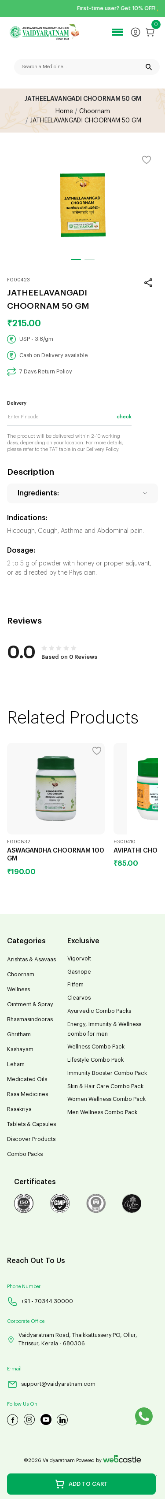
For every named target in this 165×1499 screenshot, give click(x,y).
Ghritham (19, 1034)
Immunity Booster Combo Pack (107, 1073)
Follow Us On (22, 1404)
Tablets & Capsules (31, 1124)
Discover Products (31, 1139)
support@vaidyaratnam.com (51, 1384)
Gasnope (79, 972)
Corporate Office (25, 1321)
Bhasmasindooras (30, 1019)
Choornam (20, 974)
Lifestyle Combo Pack (95, 1060)
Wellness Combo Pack (96, 1046)
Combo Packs (25, 1154)
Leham (16, 1064)
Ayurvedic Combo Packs (99, 1011)
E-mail (14, 1368)
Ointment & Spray (30, 1004)
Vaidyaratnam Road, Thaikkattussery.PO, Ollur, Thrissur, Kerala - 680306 (72, 1339)
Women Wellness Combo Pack (106, 1099)
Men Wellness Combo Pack (102, 1112)
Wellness (18, 989)
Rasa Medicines (27, 1094)
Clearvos (79, 998)
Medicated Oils (27, 1079)
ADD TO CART (81, 1484)
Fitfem (75, 984)
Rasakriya (19, 1109)
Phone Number (23, 1286)
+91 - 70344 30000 (40, 1301)
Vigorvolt (79, 958)
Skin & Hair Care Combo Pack (105, 1086)
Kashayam (20, 1049)
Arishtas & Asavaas (31, 959)
